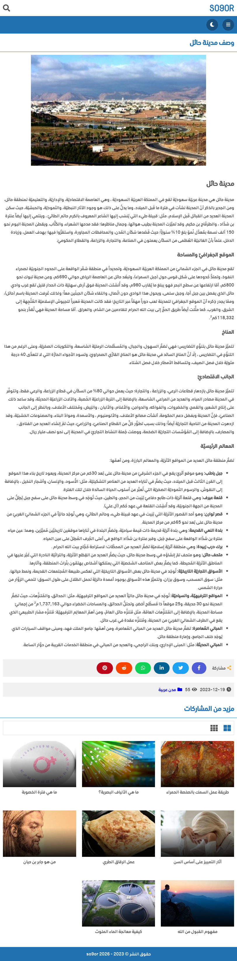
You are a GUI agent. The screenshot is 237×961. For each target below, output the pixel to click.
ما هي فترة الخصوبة (39, 792)
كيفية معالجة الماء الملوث (118, 931)
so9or (221, 8)
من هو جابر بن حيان (39, 862)
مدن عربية (167, 690)
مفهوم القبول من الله (197, 931)
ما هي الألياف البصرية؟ (119, 792)
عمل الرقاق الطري (119, 862)
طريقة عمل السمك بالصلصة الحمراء (197, 792)
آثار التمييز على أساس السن (198, 862)
